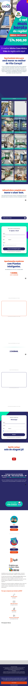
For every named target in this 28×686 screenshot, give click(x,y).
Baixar (14, 549)
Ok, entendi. (14, 682)
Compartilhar (14, 529)
